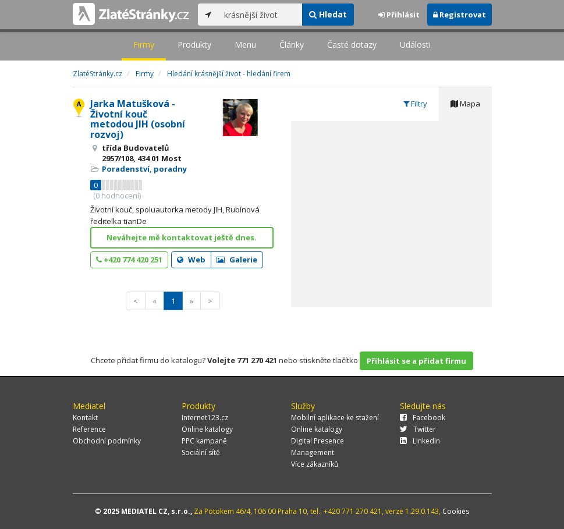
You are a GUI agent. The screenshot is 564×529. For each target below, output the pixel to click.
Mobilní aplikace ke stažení (335, 418)
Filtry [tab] (415, 103)
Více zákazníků (314, 464)
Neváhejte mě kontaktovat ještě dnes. (182, 237)
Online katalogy (207, 429)
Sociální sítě (201, 452)
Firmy (143, 44)
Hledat (328, 14)
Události (415, 44)
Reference (89, 429)
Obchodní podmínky (107, 441)
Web (191, 259)
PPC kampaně (204, 441)
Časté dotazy (352, 44)
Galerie (237, 259)
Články (291, 44)
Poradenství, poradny (144, 169)
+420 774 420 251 (129, 259)
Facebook (422, 418)
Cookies (455, 511)
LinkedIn (420, 441)
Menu (245, 44)
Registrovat (459, 14)
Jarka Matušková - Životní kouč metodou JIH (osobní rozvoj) (137, 119)
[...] (260, 14)
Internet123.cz (205, 418)
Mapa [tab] (465, 103)
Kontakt (85, 418)
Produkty (194, 44)
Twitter (418, 429)
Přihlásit (399, 14)
